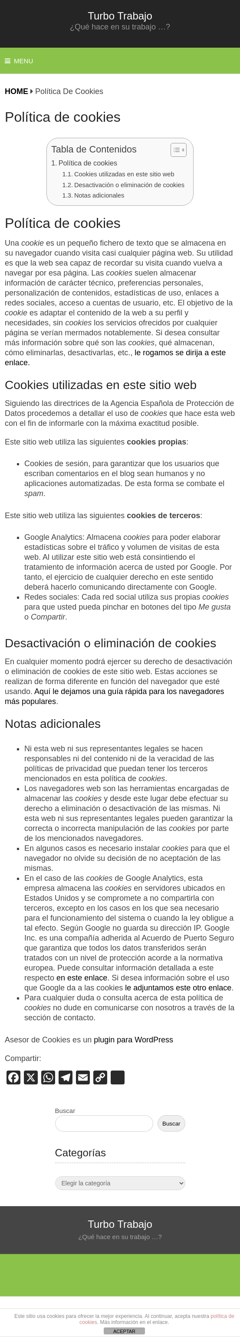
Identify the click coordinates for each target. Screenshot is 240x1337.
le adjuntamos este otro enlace (178, 987)
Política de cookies (88, 163)
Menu (23, 61)
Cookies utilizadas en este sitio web (124, 174)
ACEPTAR (124, 1331)
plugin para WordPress (133, 1039)
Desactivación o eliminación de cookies (129, 185)
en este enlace (81, 978)
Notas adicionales (99, 195)
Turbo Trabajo (120, 16)
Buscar (65, 1110)
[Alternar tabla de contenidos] (174, 150)
